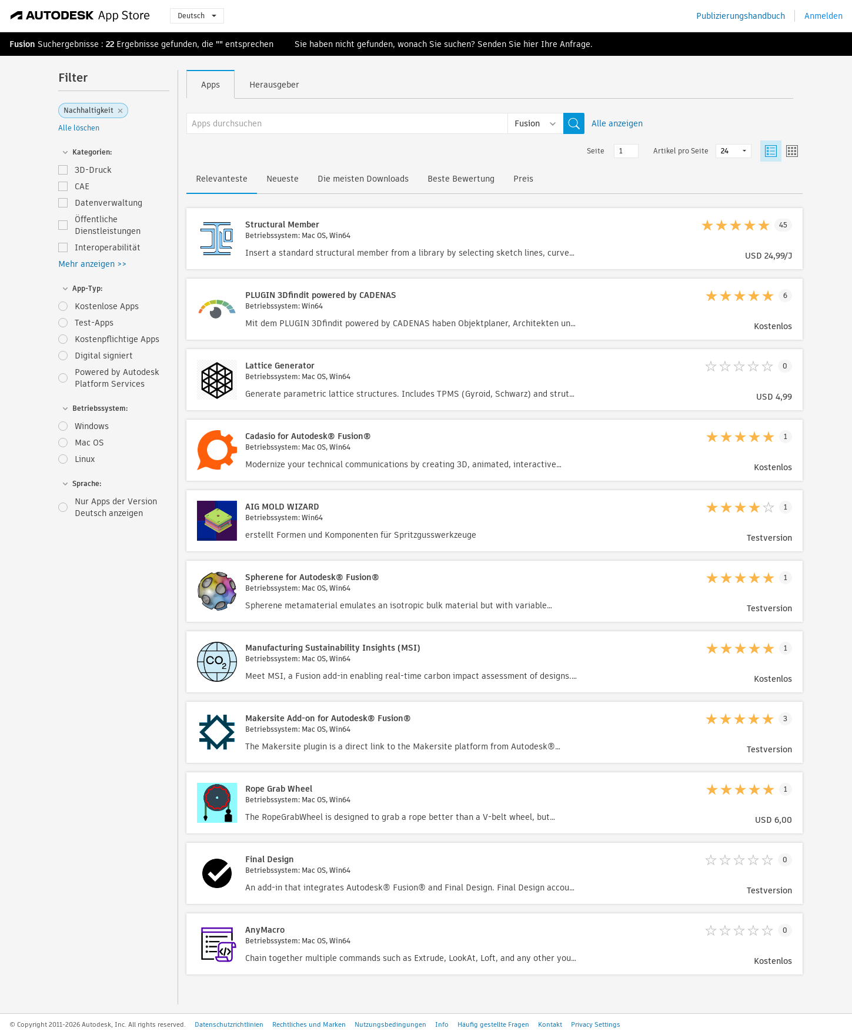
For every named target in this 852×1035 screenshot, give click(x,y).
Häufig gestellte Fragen (493, 1024)
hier (531, 44)
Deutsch (197, 16)
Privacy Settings (595, 1024)
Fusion (22, 44)
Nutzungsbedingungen (390, 1024)
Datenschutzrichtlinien (229, 1024)
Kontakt (550, 1024)
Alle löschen (78, 128)
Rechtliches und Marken (309, 1024)
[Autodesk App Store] (80, 16)
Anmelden (823, 16)
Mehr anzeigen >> (92, 264)
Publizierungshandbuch (740, 16)
